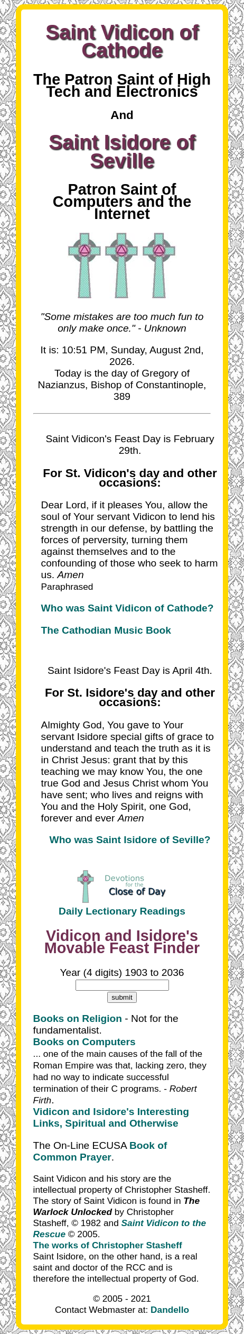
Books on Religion (77, 1018)
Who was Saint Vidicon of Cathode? (127, 608)
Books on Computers (84, 1041)
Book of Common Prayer (100, 1151)
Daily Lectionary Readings (122, 911)
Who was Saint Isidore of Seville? (130, 839)
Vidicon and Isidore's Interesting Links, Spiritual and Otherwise (111, 1117)
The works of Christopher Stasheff (107, 1245)
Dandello (170, 1309)
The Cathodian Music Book (106, 630)
